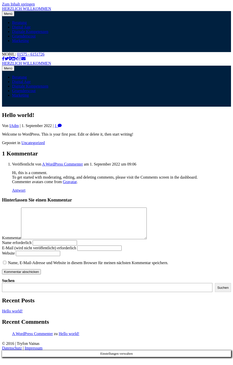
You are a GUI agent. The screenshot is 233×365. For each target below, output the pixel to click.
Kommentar (11, 244)
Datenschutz (12, 354)
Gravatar (70, 182)
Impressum (33, 354)
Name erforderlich (17, 249)
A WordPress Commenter (62, 164)
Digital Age (21, 27)
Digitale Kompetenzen (30, 31)
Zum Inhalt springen (18, 4)
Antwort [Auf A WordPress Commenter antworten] (18, 190)
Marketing (20, 40)
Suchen (8, 287)
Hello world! (12, 317)
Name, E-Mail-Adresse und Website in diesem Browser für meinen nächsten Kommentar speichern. (88, 269)
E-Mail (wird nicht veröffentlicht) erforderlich (39, 254)
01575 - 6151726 (30, 54)
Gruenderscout (24, 36)
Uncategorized (33, 143)
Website (8, 259)
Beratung (19, 22)
